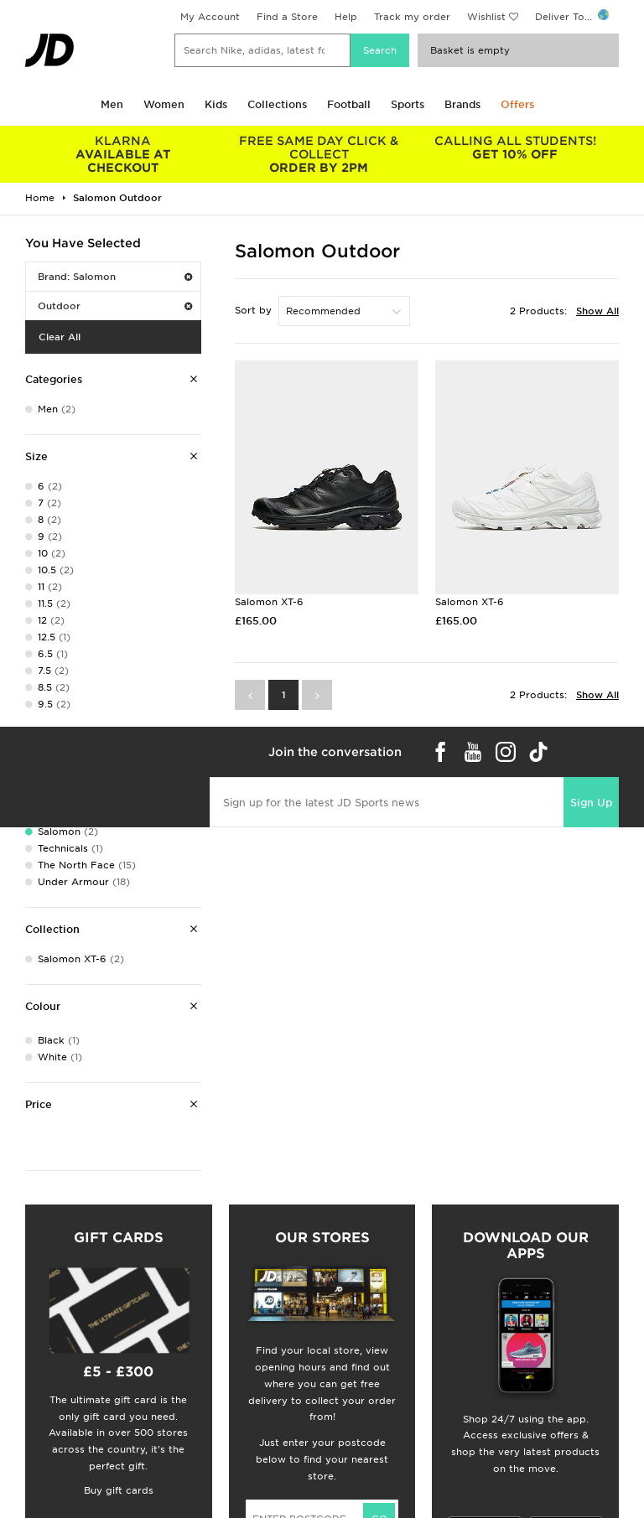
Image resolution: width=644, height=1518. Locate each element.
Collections (277, 104)
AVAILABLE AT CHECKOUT (123, 154)
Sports (407, 104)
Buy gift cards (118, 1490)
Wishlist (486, 17)
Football (349, 104)
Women (163, 104)
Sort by (253, 310)
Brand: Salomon (115, 276)
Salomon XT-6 (269, 602)
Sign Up (591, 802)
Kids (216, 104)
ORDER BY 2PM (319, 154)
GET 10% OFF (515, 147)
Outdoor (115, 306)
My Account (210, 17)
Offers (517, 104)
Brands (462, 104)
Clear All (59, 337)
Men (112, 104)
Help (346, 17)
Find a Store (287, 17)
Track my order (412, 17)
